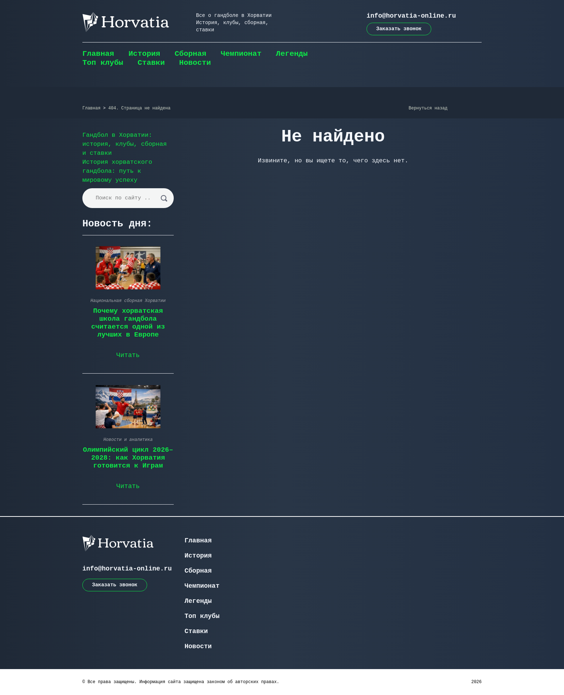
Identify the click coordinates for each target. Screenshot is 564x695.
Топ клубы (102, 63)
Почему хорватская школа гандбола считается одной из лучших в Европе (128, 323)
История (144, 54)
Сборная (190, 54)
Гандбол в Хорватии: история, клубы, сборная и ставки (124, 144)
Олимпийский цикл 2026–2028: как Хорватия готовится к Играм (128, 458)
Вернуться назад (428, 108)
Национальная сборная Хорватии (128, 300)
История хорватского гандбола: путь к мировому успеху (117, 171)
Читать (128, 355)
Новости (195, 63)
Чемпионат (241, 54)
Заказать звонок (399, 29)
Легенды (292, 54)
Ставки (151, 63)
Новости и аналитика (128, 439)
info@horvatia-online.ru (411, 15)
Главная (98, 54)
